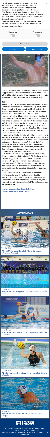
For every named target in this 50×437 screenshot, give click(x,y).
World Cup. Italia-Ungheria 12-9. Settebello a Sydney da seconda (24, 292)
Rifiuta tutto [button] (13, 49)
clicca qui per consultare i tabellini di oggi (18, 189)
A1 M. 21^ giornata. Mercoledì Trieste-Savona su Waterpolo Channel (21, 252)
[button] (47, 4)
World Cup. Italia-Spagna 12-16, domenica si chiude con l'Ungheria (24, 333)
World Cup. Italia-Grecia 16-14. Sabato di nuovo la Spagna (22, 414)
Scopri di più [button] (25, 43)
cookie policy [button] (33, 10)
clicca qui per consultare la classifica (16, 191)
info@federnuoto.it (9, 432)
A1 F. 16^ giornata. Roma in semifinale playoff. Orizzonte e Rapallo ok (24, 374)
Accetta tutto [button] (37, 49)
